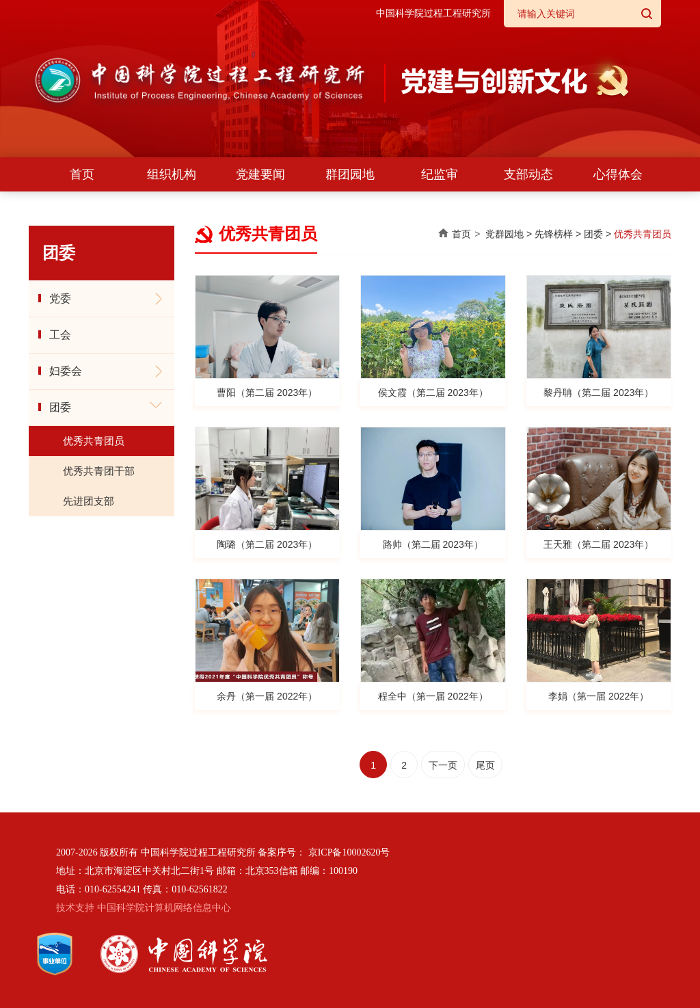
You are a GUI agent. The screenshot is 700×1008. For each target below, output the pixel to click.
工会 (60, 335)
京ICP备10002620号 (349, 852)
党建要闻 (260, 174)
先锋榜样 (554, 233)
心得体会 (618, 174)
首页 (82, 174)
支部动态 (528, 174)
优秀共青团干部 (99, 471)
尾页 (485, 765)
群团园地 (350, 174)
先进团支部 (88, 501)
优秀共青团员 (93, 441)
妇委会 (65, 371)
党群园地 (504, 233)
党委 (60, 298)
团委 (60, 407)
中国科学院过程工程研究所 (433, 13)
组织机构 (171, 174)
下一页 (443, 765)
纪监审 (439, 174)
